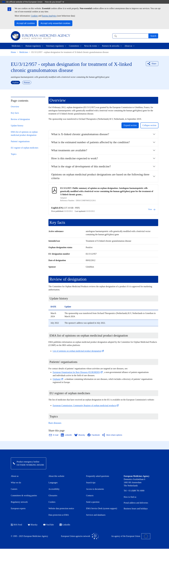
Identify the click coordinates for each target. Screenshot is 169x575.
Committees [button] (74, 46)
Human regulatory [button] (33, 46)
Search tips (90, 482)
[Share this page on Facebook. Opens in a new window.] (93, 435)
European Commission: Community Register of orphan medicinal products (86, 405)
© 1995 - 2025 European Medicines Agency (29, 536)
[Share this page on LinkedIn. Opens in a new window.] (66, 435)
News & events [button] (90, 46)
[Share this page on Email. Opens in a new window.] (53, 435)
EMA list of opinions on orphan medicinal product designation (24, 133)
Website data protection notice (61, 508)
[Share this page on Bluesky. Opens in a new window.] (80, 435)
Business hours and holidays (136, 508)
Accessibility (54, 489)
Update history (17, 125)
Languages (53, 482)
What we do (16, 482)
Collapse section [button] (149, 125)
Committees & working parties (24, 495)
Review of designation (20, 119)
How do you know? (54, 2)
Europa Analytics (49, 16)
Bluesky (32, 525)
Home (13, 52)
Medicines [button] (16, 46)
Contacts (89, 495)
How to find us (130, 497)
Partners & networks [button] (110, 46)
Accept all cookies (26, 23)
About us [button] (128, 46)
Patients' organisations (20, 141)
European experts (18, 508)
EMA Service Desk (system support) (101, 508)
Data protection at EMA (58, 515)
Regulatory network (19, 502)
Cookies (34, 16)
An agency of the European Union (130, 536)
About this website (56, 476)
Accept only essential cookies (55, 23)
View (151, 209)
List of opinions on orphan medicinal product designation (78, 351)
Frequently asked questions (97, 476)
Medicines (23, 52)
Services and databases (95, 515)
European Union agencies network (80, 536)
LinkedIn (65, 525)
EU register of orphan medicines (24, 148)
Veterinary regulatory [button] (55, 46)
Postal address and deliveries (136, 503)
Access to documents (95, 489)
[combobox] (130, 35)
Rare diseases (54, 423)
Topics (13, 154)
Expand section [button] (130, 125)
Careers (14, 489)
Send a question (92, 502)
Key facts (15, 113)
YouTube (48, 525)
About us (14, 476)
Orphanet (58, 379)
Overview (15, 106)
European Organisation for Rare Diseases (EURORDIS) (78, 372)
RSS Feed (16, 525)
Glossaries (52, 495)
